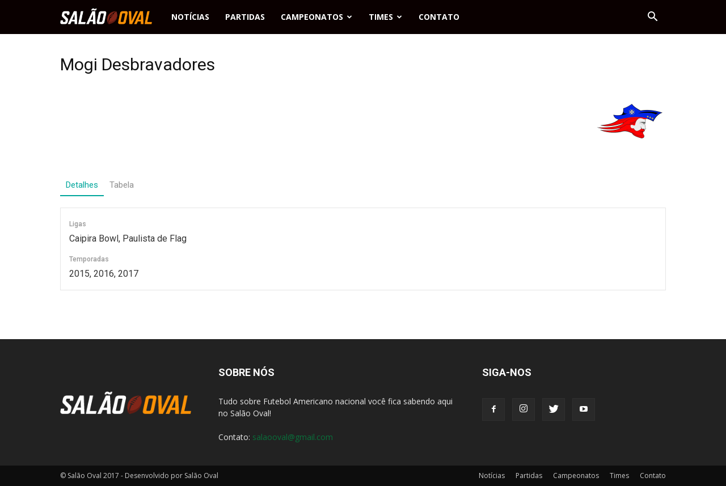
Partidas (245, 16)
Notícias (190, 16)
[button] (652, 17)
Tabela (121, 185)
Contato (439, 16)
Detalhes (82, 185)
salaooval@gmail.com (292, 437)
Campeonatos (316, 16)
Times (385, 16)
